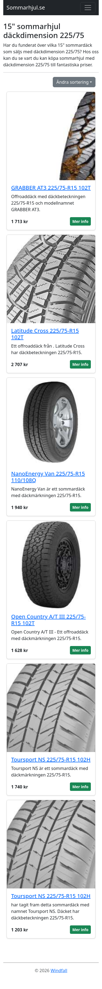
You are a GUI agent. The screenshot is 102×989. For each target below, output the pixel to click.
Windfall (59, 971)
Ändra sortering (72, 82)
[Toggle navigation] (87, 7)
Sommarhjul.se (26, 7)
